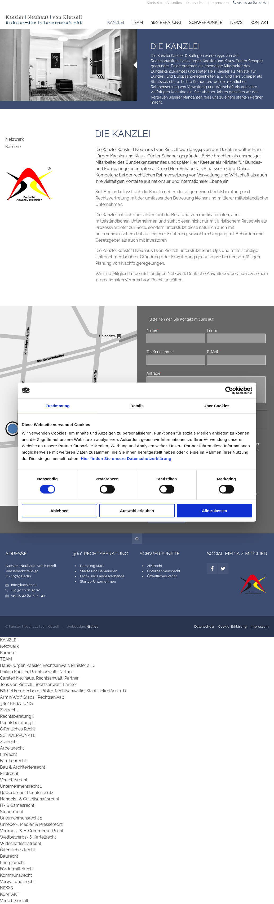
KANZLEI (115, 22)
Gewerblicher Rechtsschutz (26, 792)
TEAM (137, 22)
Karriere (13, 146)
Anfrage (154, 373)
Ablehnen (59, 510)
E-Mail (213, 351)
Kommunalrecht (16, 875)
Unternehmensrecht (163, 571)
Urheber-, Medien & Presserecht (31, 824)
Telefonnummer (160, 351)
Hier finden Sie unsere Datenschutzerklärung (126, 458)
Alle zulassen (214, 510)
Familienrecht (13, 760)
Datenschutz (196, 3)
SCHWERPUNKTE (205, 22)
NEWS (236, 22)
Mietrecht (9, 773)
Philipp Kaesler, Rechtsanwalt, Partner (36, 671)
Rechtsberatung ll (17, 722)
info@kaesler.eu (24, 585)
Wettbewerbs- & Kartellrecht (28, 837)
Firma (212, 330)
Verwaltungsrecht (17, 881)
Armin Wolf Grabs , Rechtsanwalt (32, 697)
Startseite (154, 3)
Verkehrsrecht (13, 779)
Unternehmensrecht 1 (21, 786)
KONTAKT (259, 22)
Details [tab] (137, 406)
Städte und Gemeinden (98, 571)
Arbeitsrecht (12, 748)
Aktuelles (174, 3)
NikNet (92, 626)
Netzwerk (14, 139)
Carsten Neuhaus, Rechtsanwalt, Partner (39, 678)
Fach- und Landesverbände (102, 576)
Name (152, 330)
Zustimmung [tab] (58, 406)
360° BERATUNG (166, 22)
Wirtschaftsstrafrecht (20, 843)
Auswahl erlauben (137, 510)
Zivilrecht (154, 566)
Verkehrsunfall (14, 900)
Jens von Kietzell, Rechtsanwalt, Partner (38, 684)
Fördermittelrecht (17, 868)
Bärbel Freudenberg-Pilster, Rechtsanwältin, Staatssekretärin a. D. (63, 690)
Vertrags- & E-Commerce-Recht (31, 830)
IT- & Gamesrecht (17, 805)
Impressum (220, 3)
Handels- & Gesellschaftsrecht (29, 798)
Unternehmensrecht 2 (21, 818)
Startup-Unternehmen (98, 581)
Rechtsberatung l (16, 716)
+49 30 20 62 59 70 (251, 3)
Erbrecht (8, 754)
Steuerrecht (11, 811)
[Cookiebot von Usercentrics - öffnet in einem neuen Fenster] (229, 391)
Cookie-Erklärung (232, 626)
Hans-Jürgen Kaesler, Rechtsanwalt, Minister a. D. (47, 665)
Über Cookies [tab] (216, 406)
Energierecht (12, 862)
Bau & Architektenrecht (22, 767)
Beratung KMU (92, 566)
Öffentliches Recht (162, 576)
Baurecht (9, 856)
